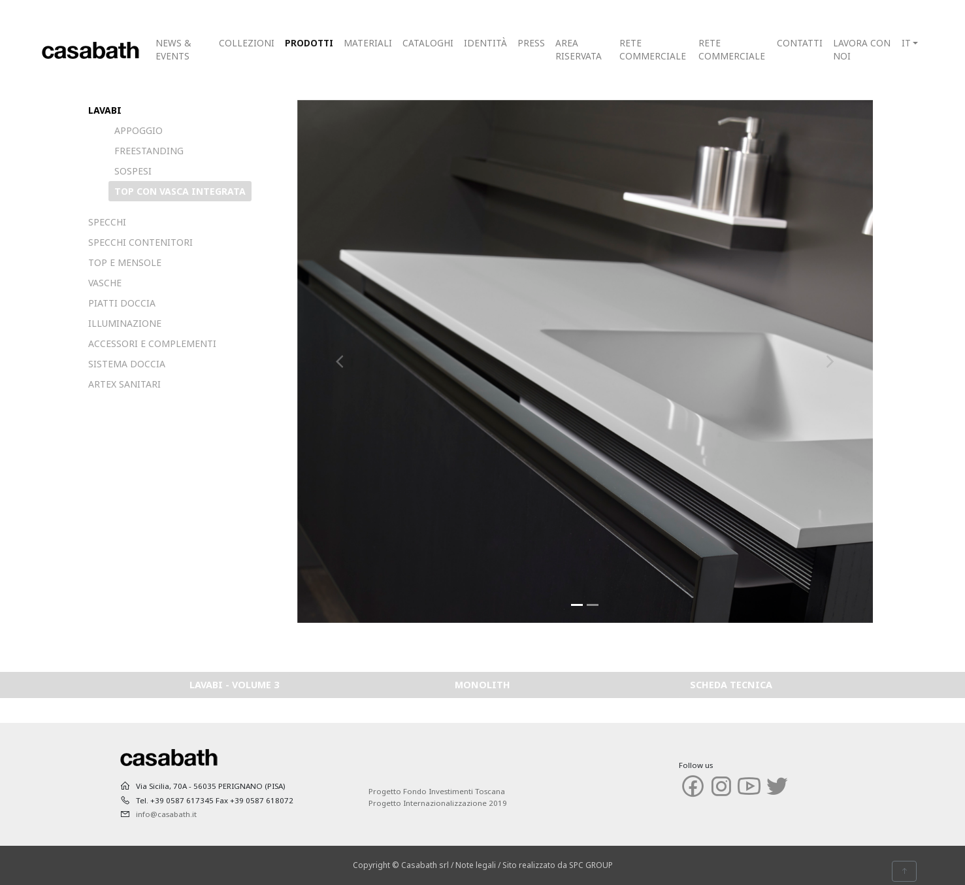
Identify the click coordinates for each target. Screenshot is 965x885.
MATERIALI (368, 43)
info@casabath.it (166, 814)
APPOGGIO (138, 130)
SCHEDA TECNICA (731, 684)
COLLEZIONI (246, 43)
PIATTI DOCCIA (121, 303)
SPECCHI (107, 222)
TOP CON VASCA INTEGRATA (180, 191)
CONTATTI (800, 43)
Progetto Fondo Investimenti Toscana (436, 791)
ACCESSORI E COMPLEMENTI (152, 343)
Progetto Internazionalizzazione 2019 (437, 803)
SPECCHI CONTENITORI (140, 242)
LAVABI (105, 110)
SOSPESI (133, 171)
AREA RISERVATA (578, 49)
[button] (340, 361)
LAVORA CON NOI (862, 49)
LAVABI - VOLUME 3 (234, 684)
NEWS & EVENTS (173, 49)
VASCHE (105, 282)
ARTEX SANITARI (124, 384)
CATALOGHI (427, 43)
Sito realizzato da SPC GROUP (557, 865)
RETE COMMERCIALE (652, 49)
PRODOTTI (309, 43)
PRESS (531, 43)
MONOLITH (482, 684)
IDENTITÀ (485, 43)
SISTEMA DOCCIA (126, 364)
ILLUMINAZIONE (124, 323)
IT (906, 43)
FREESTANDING (149, 150)
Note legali (475, 865)
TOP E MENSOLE (124, 262)
